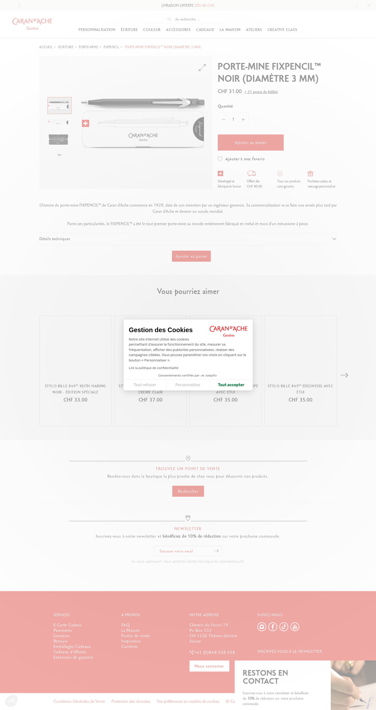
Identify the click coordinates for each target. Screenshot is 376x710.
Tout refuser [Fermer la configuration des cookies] (145, 385)
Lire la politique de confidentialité (153, 368)
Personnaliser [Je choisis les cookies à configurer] (188, 385)
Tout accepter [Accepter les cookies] (231, 385)
